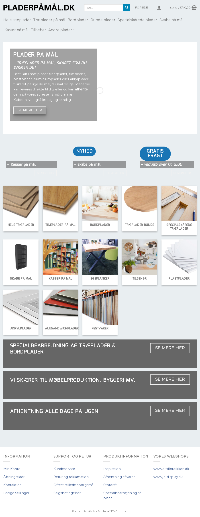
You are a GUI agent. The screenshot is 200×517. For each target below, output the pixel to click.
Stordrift (110, 485)
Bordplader (77, 20)
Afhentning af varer (119, 477)
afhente (81, 89)
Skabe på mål (171, 20)
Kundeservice (64, 469)
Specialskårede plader (137, 20)
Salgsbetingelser (67, 493)
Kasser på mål (16, 30)
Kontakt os (12, 485)
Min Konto (11, 469)
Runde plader (102, 20)
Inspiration (112, 469)
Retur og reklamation (71, 477)
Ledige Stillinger (16, 493)
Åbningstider (13, 477)
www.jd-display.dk (168, 477)
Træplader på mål (49, 20)
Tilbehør (38, 30)
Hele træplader (17, 20)
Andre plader (61, 30)
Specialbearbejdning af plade (122, 495)
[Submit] (126, 7)
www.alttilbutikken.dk (171, 469)
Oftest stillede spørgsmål (73, 485)
